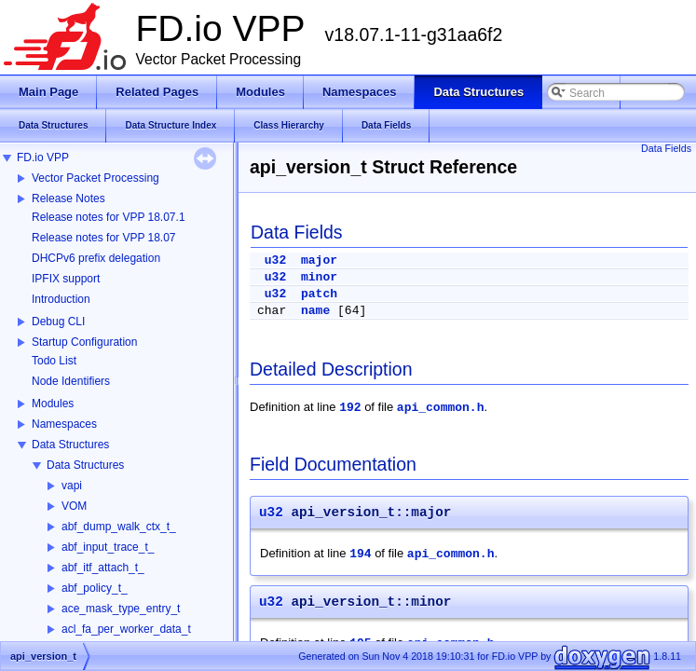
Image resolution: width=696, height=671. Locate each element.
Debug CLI (58, 321)
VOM (74, 506)
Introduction (61, 299)
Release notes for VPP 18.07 (104, 237)
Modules (53, 403)
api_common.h (440, 408)
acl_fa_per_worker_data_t (126, 629)
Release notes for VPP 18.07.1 (108, 217)
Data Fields (666, 148)
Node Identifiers (71, 381)
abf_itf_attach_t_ (102, 567)
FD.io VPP (43, 157)
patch (319, 294)
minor (319, 277)
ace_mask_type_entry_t (120, 608)
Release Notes (68, 198)
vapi (71, 485)
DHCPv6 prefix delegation (96, 258)
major (319, 260)
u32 (275, 260)
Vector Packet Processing (95, 178)
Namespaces (64, 424)
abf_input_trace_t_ (107, 547)
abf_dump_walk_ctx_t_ (118, 526)
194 (360, 554)
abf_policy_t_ (94, 588)
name (315, 311)
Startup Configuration (84, 342)
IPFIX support (66, 278)
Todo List (54, 360)
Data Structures (70, 444)
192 (350, 408)
